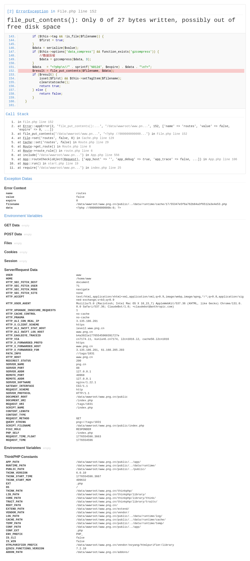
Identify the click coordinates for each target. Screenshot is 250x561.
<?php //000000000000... (125, 134)
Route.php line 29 (93, 142)
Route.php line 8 (76, 146)
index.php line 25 (106, 168)
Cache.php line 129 (98, 138)
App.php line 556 (105, 155)
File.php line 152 (77, 11)
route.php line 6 (78, 151)
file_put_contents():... (79, 126)
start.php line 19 (63, 163)
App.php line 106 (223, 159)
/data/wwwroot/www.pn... (127, 126)
